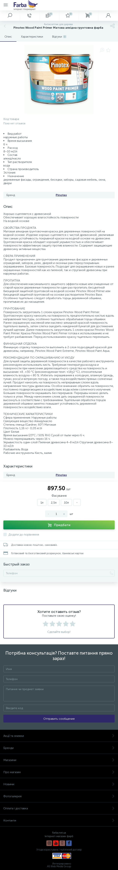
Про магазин (59, 772)
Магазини (59, 760)
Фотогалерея (59, 796)
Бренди (59, 748)
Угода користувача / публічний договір (59, 849)
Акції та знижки (59, 736)
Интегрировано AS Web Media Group (59, 865)
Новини (59, 784)
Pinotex (61, 195)
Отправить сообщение (59, 718)
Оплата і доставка (59, 808)
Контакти (59, 820)
